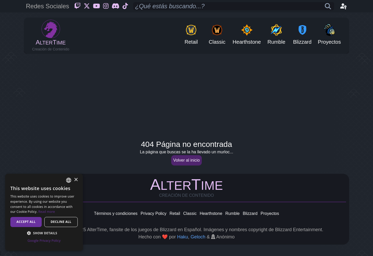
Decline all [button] (61, 222)
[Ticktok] (125, 6)
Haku (182, 236)
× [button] (76, 180)
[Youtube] (96, 6)
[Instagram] (106, 6)
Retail (174, 213)
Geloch (198, 236)
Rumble (232, 213)
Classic (190, 213)
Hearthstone (211, 213)
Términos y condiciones (116, 213)
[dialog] (44, 212)
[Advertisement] (186, 95)
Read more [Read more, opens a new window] (46, 211)
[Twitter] (87, 6)
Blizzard (250, 213)
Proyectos (270, 213)
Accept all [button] (26, 222)
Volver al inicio (186, 160)
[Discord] (115, 6)
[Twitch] (77, 6)
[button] (44, 233)
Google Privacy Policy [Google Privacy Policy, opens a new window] (43, 240)
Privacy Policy (154, 213)
